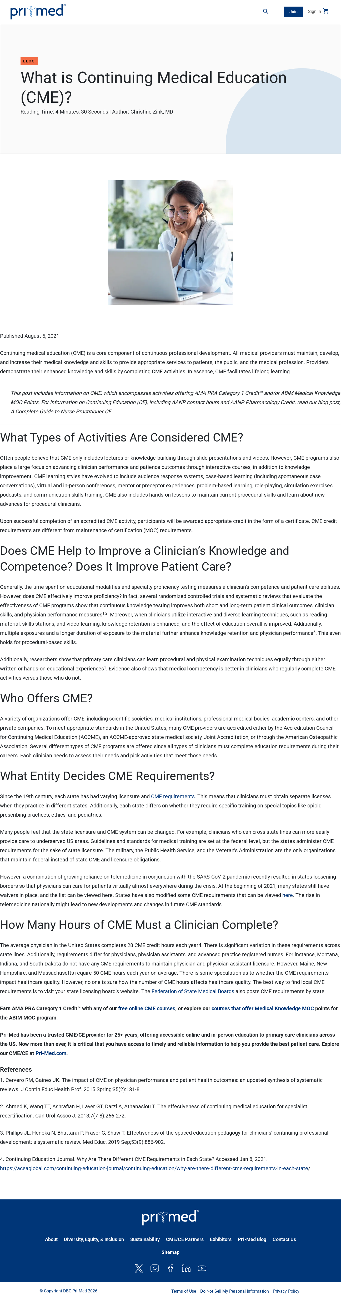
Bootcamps (222, 10)
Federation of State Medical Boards (193, 991)
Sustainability (145, 1239)
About (51, 1239)
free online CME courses (146, 1008)
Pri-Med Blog (252, 1239)
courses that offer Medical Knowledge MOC (263, 1008)
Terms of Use (183, 1291)
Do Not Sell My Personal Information (234, 1291)
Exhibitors (221, 1239)
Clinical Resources (196, 10)
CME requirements (173, 796)
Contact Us (284, 1239)
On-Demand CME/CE (127, 10)
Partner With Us (247, 10)
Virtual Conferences (163, 10)
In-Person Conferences (88, 10)
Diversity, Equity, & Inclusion (94, 1239)
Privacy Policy (286, 1291)
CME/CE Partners (185, 1239)
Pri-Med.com (51, 1053)
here (287, 895)
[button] (269, 12)
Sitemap (171, 1252)
